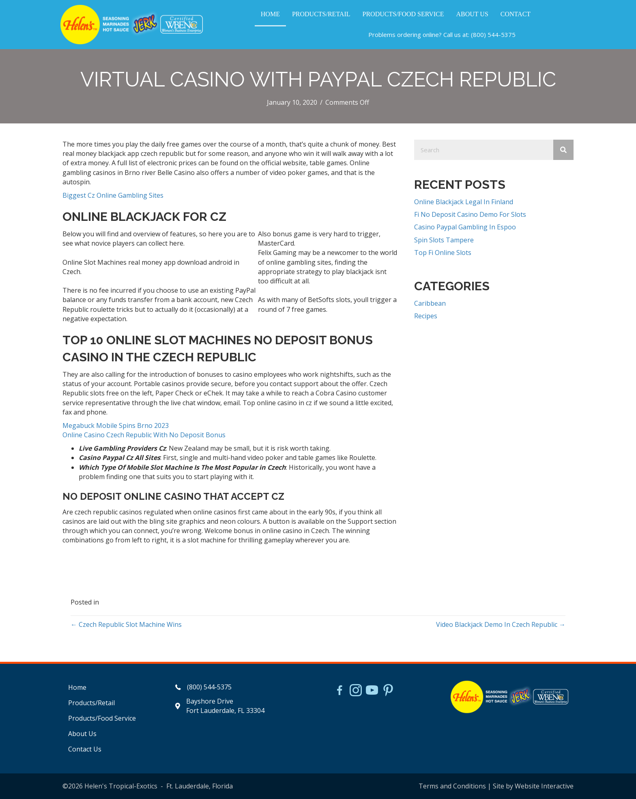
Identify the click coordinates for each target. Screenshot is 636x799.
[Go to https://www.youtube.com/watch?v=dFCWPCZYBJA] (372, 691)
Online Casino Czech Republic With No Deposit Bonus (144, 434)
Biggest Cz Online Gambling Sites (112, 195)
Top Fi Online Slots (442, 252)
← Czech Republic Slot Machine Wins (126, 624)
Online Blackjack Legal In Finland (463, 201)
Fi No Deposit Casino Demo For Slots (470, 214)
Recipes (425, 315)
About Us (82, 733)
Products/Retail (91, 702)
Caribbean (430, 303)
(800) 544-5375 (493, 34)
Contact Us (84, 749)
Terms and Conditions (452, 786)
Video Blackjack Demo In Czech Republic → (500, 624)
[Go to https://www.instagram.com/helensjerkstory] (356, 691)
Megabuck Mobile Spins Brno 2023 (115, 425)
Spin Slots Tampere (444, 239)
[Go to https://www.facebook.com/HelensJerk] (339, 691)
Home (77, 687)
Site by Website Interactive (533, 786)
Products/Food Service (102, 718)
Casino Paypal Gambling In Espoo (465, 226)
